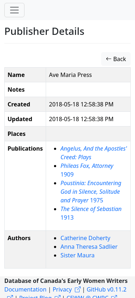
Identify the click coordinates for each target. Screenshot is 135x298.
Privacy (62, 289)
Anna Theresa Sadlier (89, 247)
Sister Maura (77, 255)
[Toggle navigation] (14, 10)
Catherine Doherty (85, 238)
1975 (90, 191)
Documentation (25, 289)
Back (116, 59)
